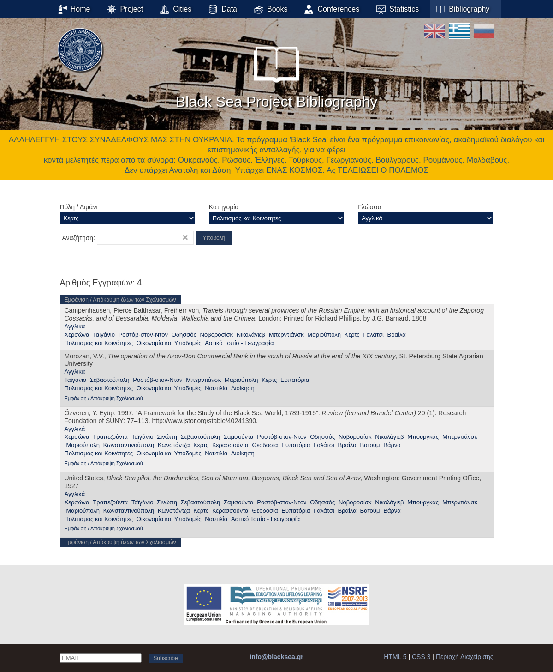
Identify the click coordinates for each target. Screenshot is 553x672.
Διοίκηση (243, 388)
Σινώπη (167, 436)
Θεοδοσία (265, 445)
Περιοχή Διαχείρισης (465, 656)
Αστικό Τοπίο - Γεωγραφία (239, 342)
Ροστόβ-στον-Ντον (143, 334)
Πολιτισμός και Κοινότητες (99, 342)
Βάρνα (392, 445)
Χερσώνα (77, 334)
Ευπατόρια (294, 379)
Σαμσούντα (238, 436)
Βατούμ (370, 445)
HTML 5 (395, 656)
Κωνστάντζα (174, 445)
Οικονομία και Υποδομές (169, 342)
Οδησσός (184, 334)
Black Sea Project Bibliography (277, 73)
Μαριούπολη (323, 334)
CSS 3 (421, 656)
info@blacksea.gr (276, 656)
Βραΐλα (396, 334)
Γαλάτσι (373, 334)
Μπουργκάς (423, 436)
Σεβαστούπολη (110, 379)
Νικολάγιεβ (251, 334)
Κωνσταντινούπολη (129, 445)
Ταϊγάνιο (104, 334)
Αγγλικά (75, 326)
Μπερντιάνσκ (286, 334)
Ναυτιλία (216, 388)
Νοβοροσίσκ (216, 334)
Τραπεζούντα (110, 436)
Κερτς (352, 334)
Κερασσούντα (230, 445)
